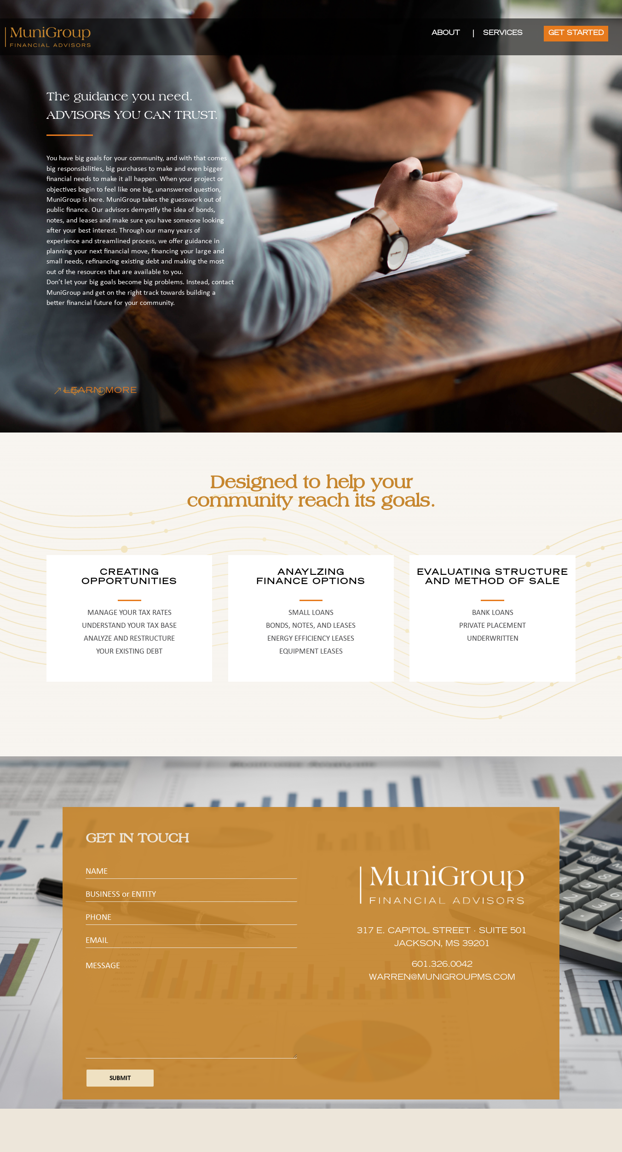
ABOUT (446, 33)
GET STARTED (576, 33)
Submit (120, 1078)
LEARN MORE (100, 391)
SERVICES (503, 33)
